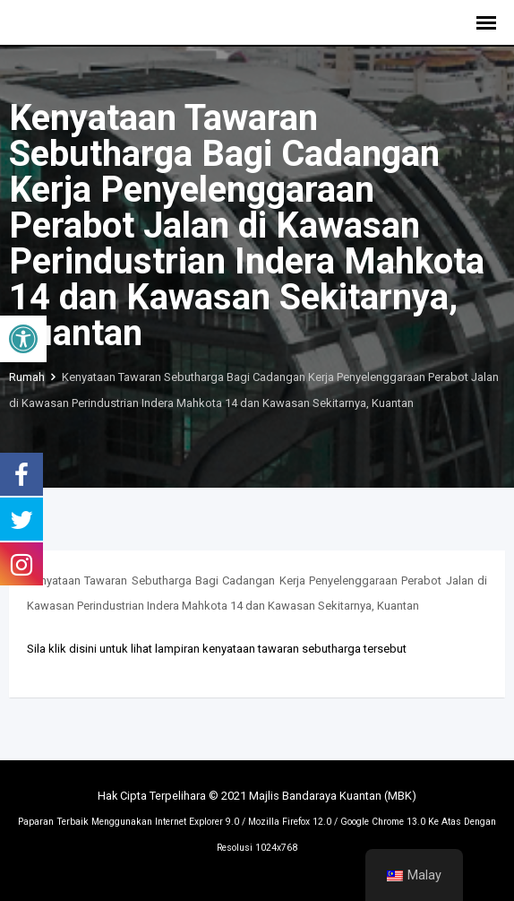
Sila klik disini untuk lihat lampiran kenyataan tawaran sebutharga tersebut (217, 648)
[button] (23, 339)
